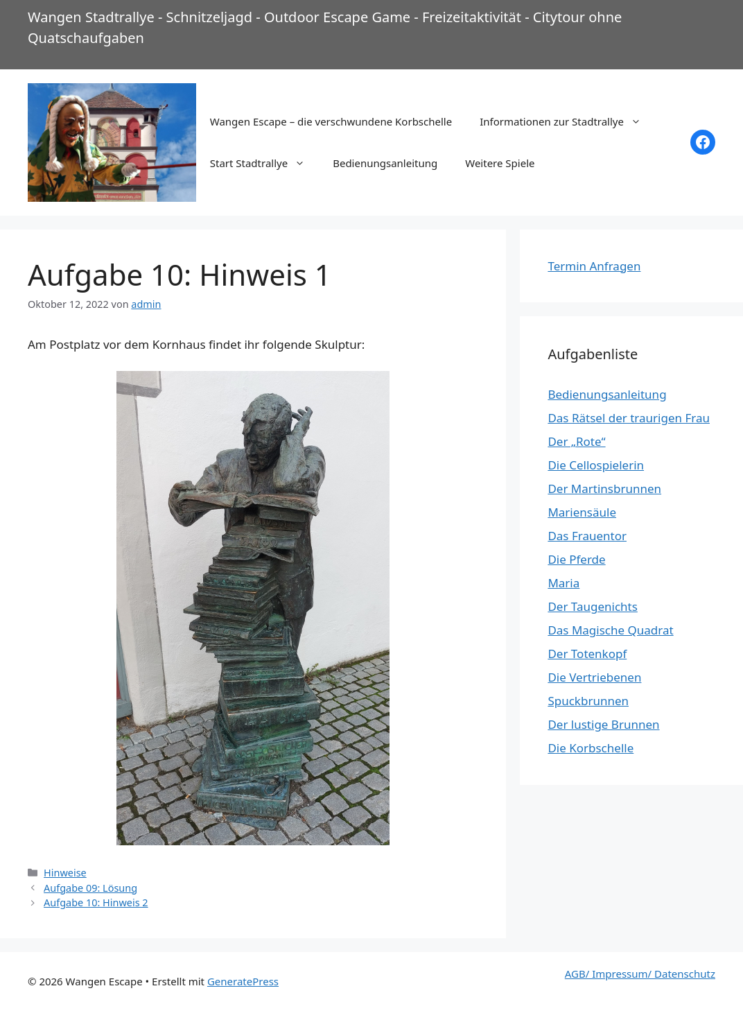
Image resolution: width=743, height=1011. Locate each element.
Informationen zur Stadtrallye (567, 121)
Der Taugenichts (592, 606)
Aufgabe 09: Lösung (90, 888)
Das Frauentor (587, 536)
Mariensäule (582, 512)
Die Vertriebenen (594, 677)
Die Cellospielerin (596, 465)
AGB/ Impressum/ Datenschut (637, 973)
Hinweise (65, 872)
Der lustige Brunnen (603, 724)
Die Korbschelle (590, 748)
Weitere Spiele (499, 163)
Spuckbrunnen (588, 701)
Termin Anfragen (594, 266)
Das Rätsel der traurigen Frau (629, 418)
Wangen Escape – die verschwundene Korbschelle (331, 121)
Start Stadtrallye (264, 163)
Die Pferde (576, 559)
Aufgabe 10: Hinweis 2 (96, 902)
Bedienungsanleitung (385, 163)
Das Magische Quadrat (610, 630)
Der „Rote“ (576, 441)
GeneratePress (243, 981)
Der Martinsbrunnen (604, 488)
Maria (563, 583)
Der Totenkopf (587, 654)
